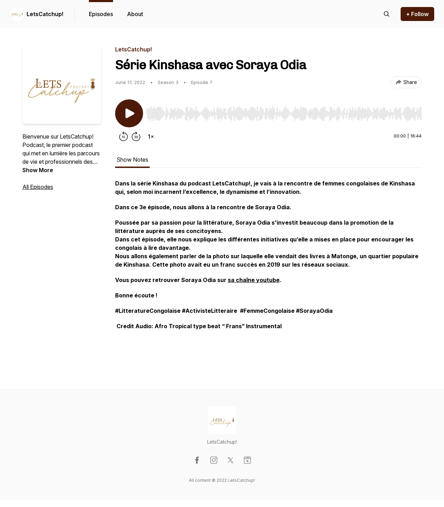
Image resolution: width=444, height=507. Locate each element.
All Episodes (37, 186)
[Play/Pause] (129, 113)
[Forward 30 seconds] (136, 136)
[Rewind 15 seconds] (123, 136)
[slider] (284, 113)
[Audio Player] (284, 111)
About (135, 13)
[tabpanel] (268, 270)
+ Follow (417, 13)
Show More (37, 170)
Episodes (101, 13)
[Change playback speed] (151, 136)
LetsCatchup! (45, 13)
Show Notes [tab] (132, 159)
